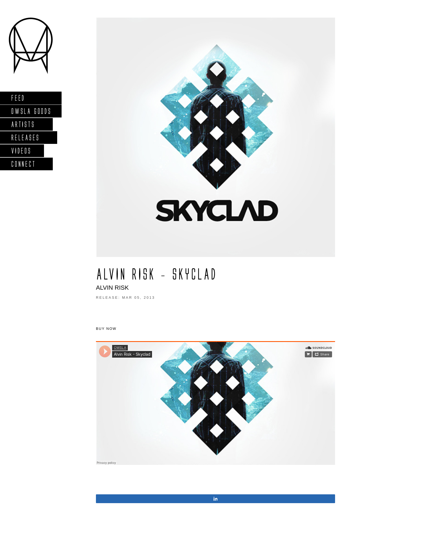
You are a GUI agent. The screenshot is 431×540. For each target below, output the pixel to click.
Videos (21, 150)
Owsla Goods (31, 111)
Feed (18, 98)
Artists (23, 124)
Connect (23, 164)
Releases (25, 137)
